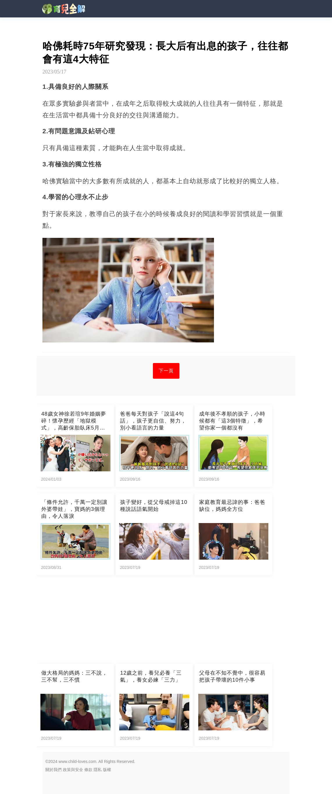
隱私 (98, 769)
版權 (107, 769)
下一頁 (166, 370)
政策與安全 (73, 769)
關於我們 (53, 769)
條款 (88, 769)
